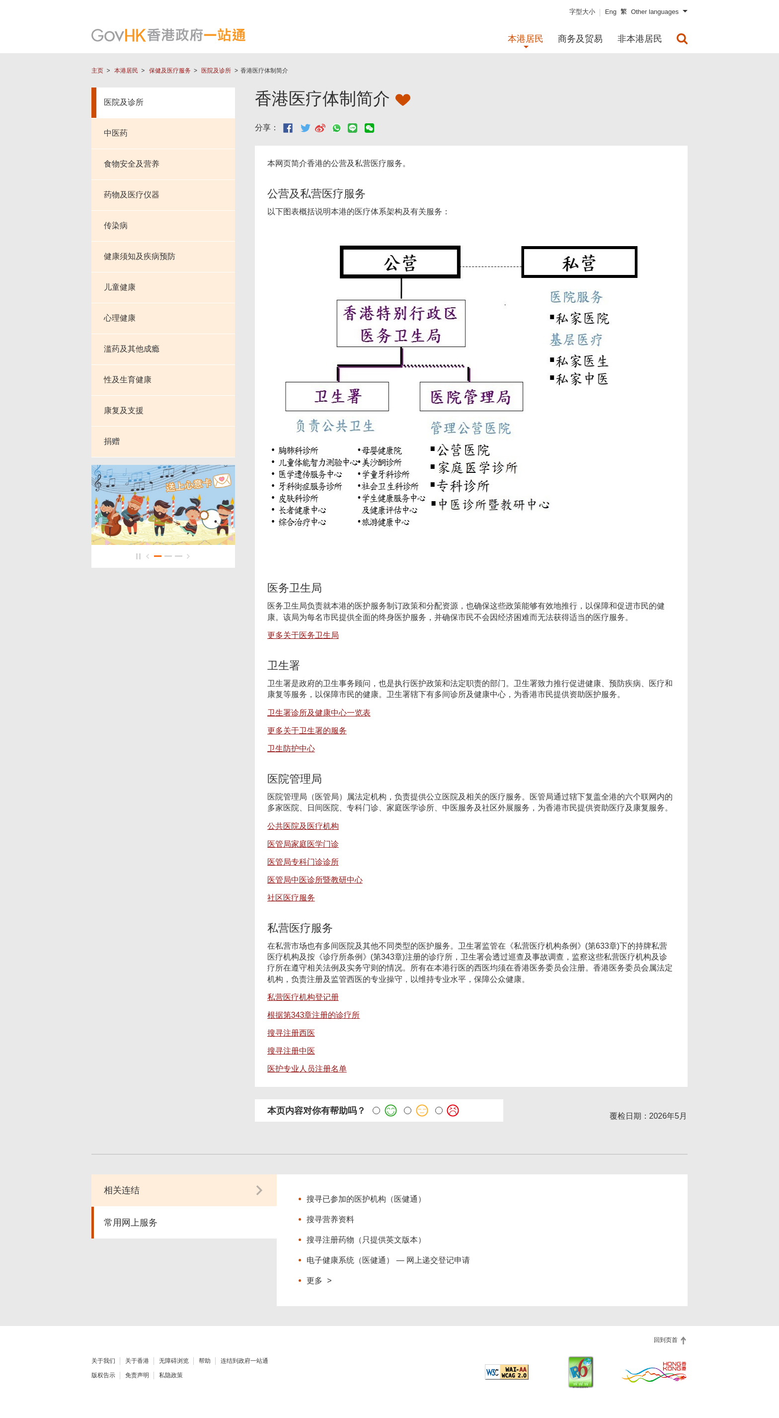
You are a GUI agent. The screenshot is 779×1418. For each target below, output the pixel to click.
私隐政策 (171, 1375)
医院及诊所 (216, 70)
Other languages (655, 11)
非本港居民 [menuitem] (640, 39)
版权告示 (103, 1375)
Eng (611, 11)
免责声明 (137, 1375)
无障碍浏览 (174, 1360)
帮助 (205, 1360)
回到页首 (666, 1339)
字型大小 (582, 11)
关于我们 (103, 1360)
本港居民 (126, 70)
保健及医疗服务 (170, 70)
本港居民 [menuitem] (526, 39)
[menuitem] (682, 38)
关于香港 (137, 1360)
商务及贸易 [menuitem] (580, 39)
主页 (97, 70)
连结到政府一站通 (244, 1360)
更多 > (319, 1280)
